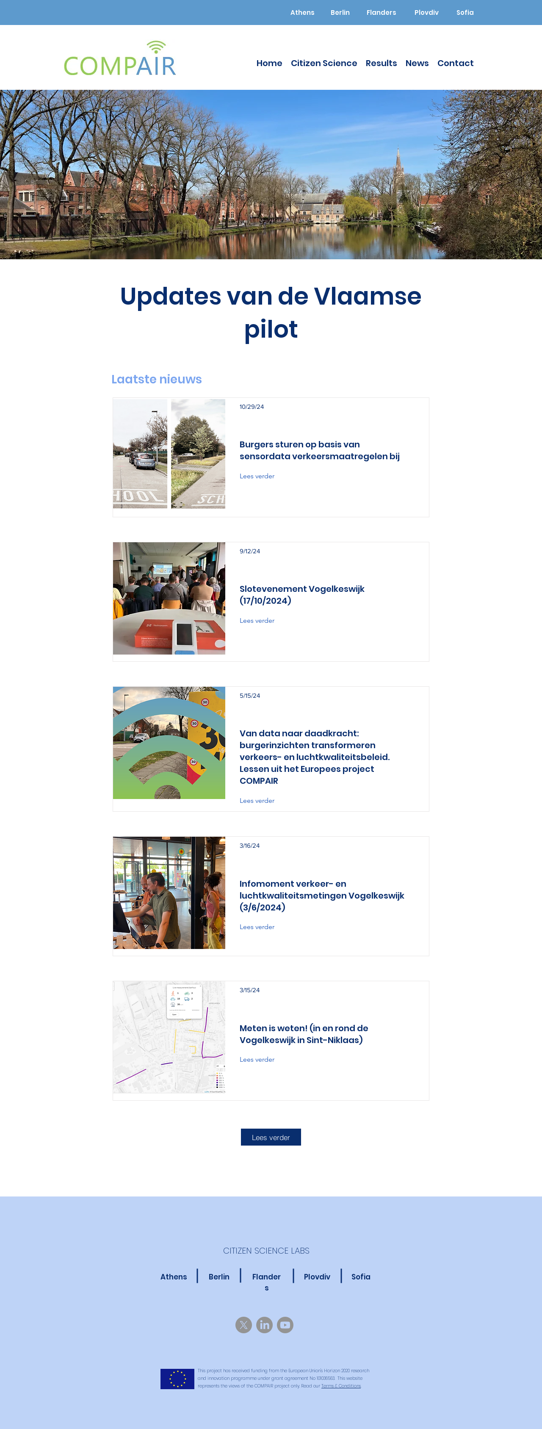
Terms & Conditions (341, 1386)
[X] (243, 1325)
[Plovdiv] (426, 12)
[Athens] (302, 12)
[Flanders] (381, 12)
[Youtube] (285, 1325)
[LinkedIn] (264, 1325)
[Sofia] (465, 12)
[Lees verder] (263, 476)
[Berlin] (340, 12)
